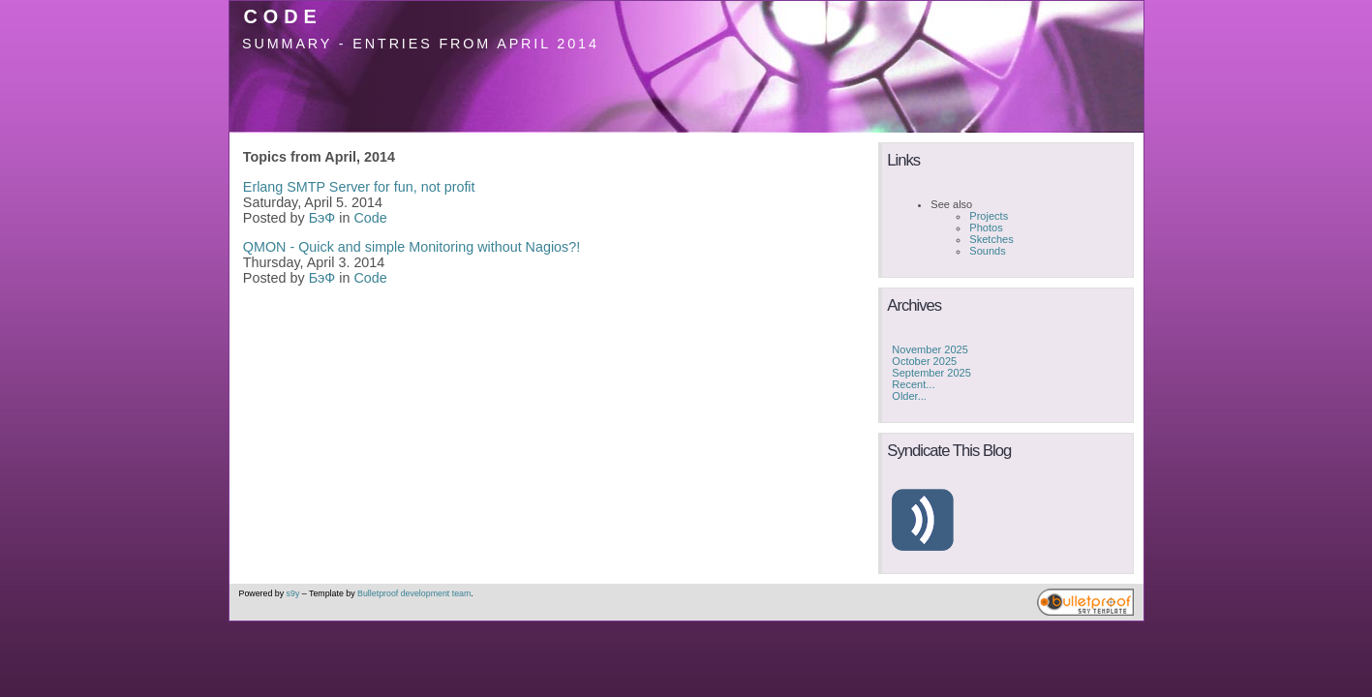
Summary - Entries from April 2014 (420, 43)
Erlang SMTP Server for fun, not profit (359, 187)
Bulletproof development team (414, 593)
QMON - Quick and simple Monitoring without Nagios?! (411, 247)
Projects (988, 216)
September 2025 (931, 373)
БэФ (322, 218)
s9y (293, 593)
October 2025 (924, 361)
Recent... (913, 384)
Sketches (991, 239)
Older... (909, 396)
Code (282, 16)
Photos (985, 227)
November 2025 (930, 349)
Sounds (987, 251)
